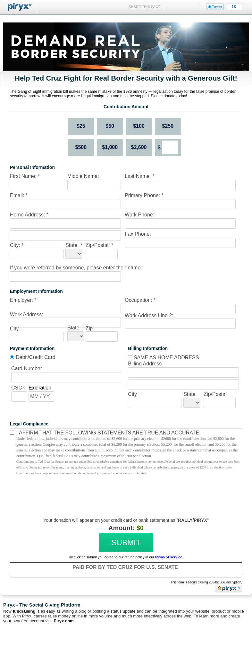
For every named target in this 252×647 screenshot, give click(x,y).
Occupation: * (140, 300)
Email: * (19, 195)
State (73, 327)
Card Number (26, 368)
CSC (16, 387)
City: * (17, 245)
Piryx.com (64, 620)
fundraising (24, 611)
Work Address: (26, 314)
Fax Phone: (138, 234)
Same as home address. (164, 357)
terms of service (168, 557)
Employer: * (23, 300)
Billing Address (145, 363)
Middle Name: (83, 176)
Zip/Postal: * (99, 245)
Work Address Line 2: (149, 315)
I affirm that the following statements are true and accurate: (108, 432)
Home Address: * (29, 214)
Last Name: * (139, 176)
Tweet (215, 7)
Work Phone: (139, 214)
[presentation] (125, 491)
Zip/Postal (215, 394)
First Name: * (25, 176)
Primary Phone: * (144, 195)
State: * (73, 245)
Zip (89, 328)
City (14, 328)
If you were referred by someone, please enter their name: (76, 267)
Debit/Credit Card (35, 357)
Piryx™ (18, 7)
